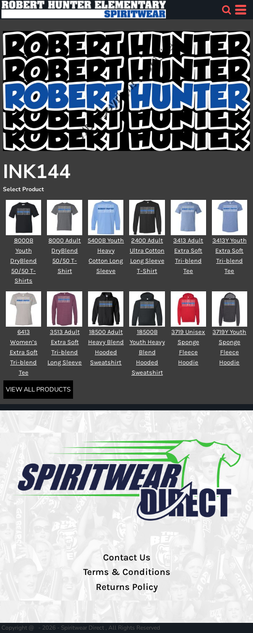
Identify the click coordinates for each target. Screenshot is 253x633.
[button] (226, 10)
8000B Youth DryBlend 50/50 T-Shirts (23, 260)
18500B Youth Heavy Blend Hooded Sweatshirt (147, 352)
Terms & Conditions (126, 572)
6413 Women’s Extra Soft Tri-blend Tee (24, 352)
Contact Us (126, 557)
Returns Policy (127, 587)
